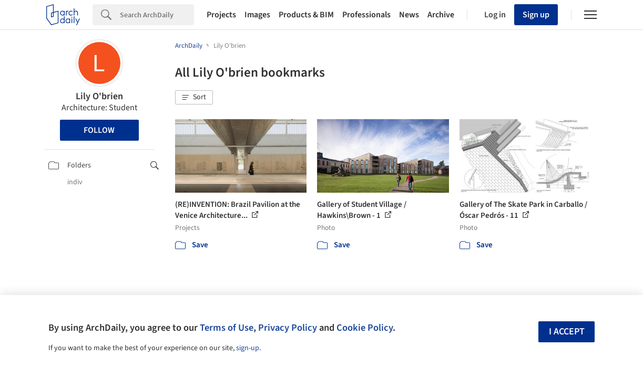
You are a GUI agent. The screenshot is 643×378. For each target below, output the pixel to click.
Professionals (366, 14)
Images (257, 14)
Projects (221, 14)
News (409, 14)
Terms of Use (226, 327)
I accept (567, 331)
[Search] (157, 14)
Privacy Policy (287, 327)
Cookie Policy (364, 327)
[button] (194, 97)
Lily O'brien (99, 96)
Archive (440, 14)
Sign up (536, 14)
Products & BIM (306, 14)
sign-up (247, 348)
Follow (99, 130)
